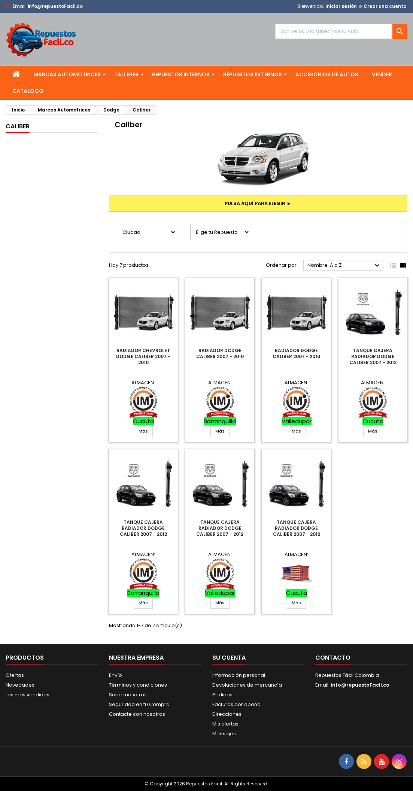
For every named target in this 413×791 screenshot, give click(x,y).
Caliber (18, 126)
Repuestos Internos (181, 74)
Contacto (332, 657)
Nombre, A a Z (344, 265)
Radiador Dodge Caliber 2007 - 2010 (220, 353)
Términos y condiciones (138, 684)
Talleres (126, 74)
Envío (115, 675)
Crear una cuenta (385, 6)
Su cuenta (229, 657)
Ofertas (15, 675)
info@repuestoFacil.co (55, 6)
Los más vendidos (27, 694)
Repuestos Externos (252, 74)
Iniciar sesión (341, 6)
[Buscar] (341, 31)
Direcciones (227, 714)
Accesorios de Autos (326, 74)
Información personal (238, 675)
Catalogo (27, 91)
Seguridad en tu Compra (139, 704)
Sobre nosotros (128, 694)
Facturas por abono (236, 704)
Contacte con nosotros (137, 714)
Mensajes (224, 733)
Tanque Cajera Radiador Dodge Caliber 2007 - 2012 (373, 356)
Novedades (20, 684)
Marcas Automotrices (67, 74)
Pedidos (222, 694)
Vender (382, 74)
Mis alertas (225, 723)
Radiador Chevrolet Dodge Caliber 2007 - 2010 (143, 356)
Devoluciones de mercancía (247, 684)
